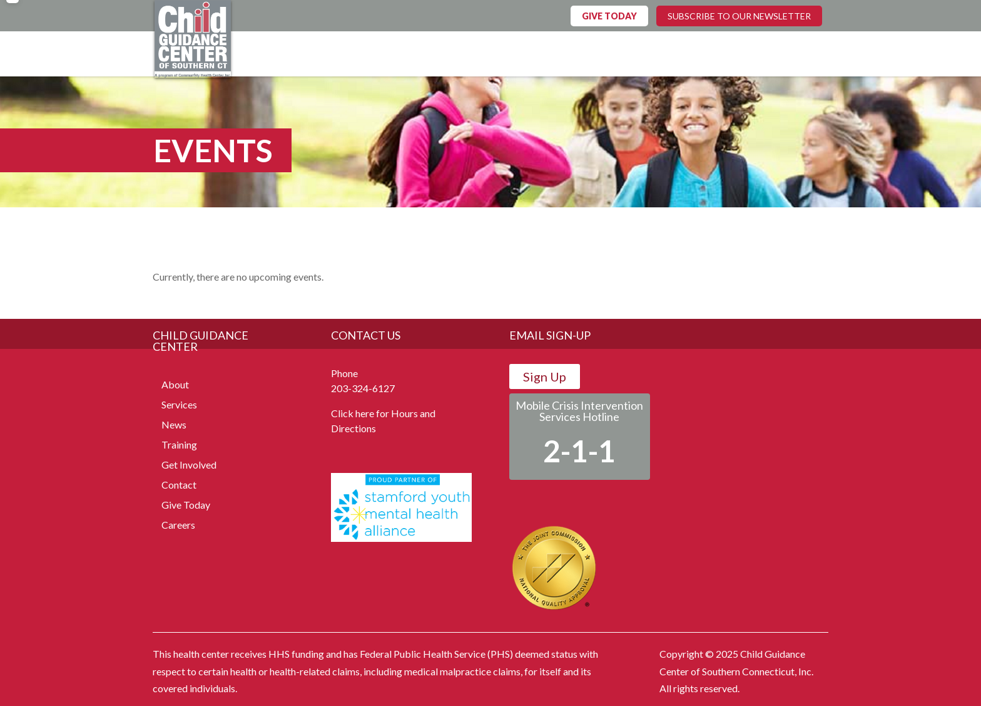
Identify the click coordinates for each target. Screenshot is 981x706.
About (175, 384)
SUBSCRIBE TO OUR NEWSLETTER (739, 16)
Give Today (185, 505)
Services (179, 404)
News (173, 424)
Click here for (360, 413)
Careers (178, 525)
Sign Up (544, 376)
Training (179, 444)
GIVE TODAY (609, 16)
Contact (178, 485)
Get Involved (188, 464)
